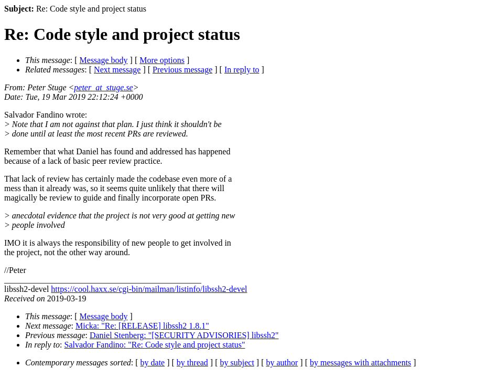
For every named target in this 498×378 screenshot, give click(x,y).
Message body (104, 60)
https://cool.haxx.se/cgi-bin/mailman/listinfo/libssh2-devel (149, 289)
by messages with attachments (360, 362)
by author (282, 362)
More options (162, 60)
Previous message (182, 69)
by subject (237, 362)
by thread (192, 362)
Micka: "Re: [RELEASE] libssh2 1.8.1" (142, 325)
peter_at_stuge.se (103, 87)
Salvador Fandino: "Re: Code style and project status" (154, 344)
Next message (117, 69)
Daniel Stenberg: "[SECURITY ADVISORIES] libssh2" (184, 335)
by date (152, 362)
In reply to (241, 69)
